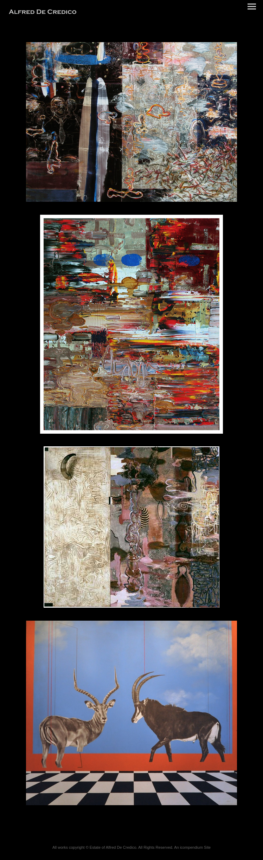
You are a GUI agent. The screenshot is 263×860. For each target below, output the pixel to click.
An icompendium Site (192, 847)
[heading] (42, 12)
